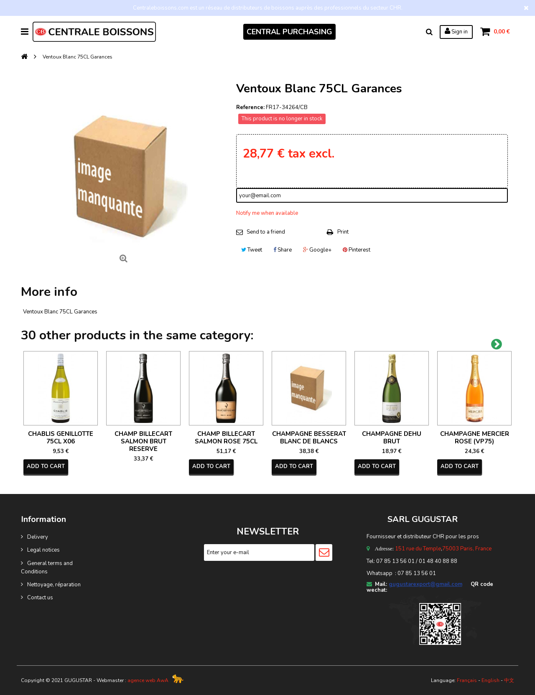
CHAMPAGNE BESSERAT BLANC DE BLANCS (309, 438)
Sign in (456, 31)
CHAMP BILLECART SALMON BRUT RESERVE (143, 441)
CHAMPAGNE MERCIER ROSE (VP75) (474, 438)
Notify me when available (267, 213)
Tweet (251, 250)
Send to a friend (266, 232)
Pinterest (356, 250)
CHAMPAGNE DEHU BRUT (391, 438)
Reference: (250, 107)
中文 (509, 680)
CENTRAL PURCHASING (289, 32)
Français (467, 680)
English (490, 680)
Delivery (37, 537)
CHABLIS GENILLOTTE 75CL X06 (60, 438)
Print (343, 232)
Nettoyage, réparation (54, 584)
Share (282, 250)
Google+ (317, 250)
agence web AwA (147, 680)
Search (429, 31)
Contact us (40, 597)
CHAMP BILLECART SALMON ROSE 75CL (226, 438)
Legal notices (43, 550)
